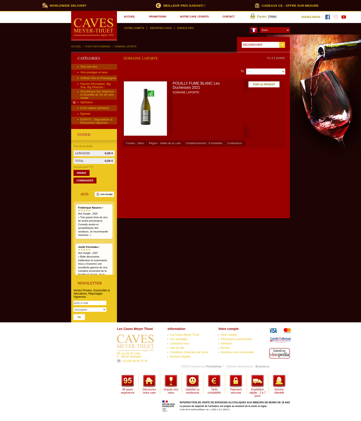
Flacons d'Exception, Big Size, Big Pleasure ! (95, 85)
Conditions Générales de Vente (189, 352)
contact (229, 16)
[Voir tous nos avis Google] (104, 194)
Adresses (226, 343)
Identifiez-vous (161, 28)
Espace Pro (185, 28)
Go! (282, 45)
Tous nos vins (88, 66)
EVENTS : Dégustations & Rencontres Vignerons (96, 121)
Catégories (89, 58)
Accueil (76, 46)
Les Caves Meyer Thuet (184, 334)
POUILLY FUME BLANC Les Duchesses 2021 (196, 85)
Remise (225, 347)
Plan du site (177, 347)
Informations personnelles (236, 339)
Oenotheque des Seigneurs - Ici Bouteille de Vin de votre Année (98, 95)
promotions (157, 16)
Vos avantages (179, 339)
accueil (129, 16)
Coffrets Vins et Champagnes (98, 78)
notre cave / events (194, 16)
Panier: (262, 16)
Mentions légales (180, 356)
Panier (84, 135)
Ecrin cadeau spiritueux (94, 108)
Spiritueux (86, 102)
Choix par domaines (98, 46)
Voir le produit (264, 84)
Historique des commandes (237, 352)
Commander (84, 180)
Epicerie (85, 113)
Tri (242, 71)
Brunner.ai (262, 366)
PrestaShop (213, 366)
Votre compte (134, 28)
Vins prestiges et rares (94, 72)
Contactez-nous (179, 343)
